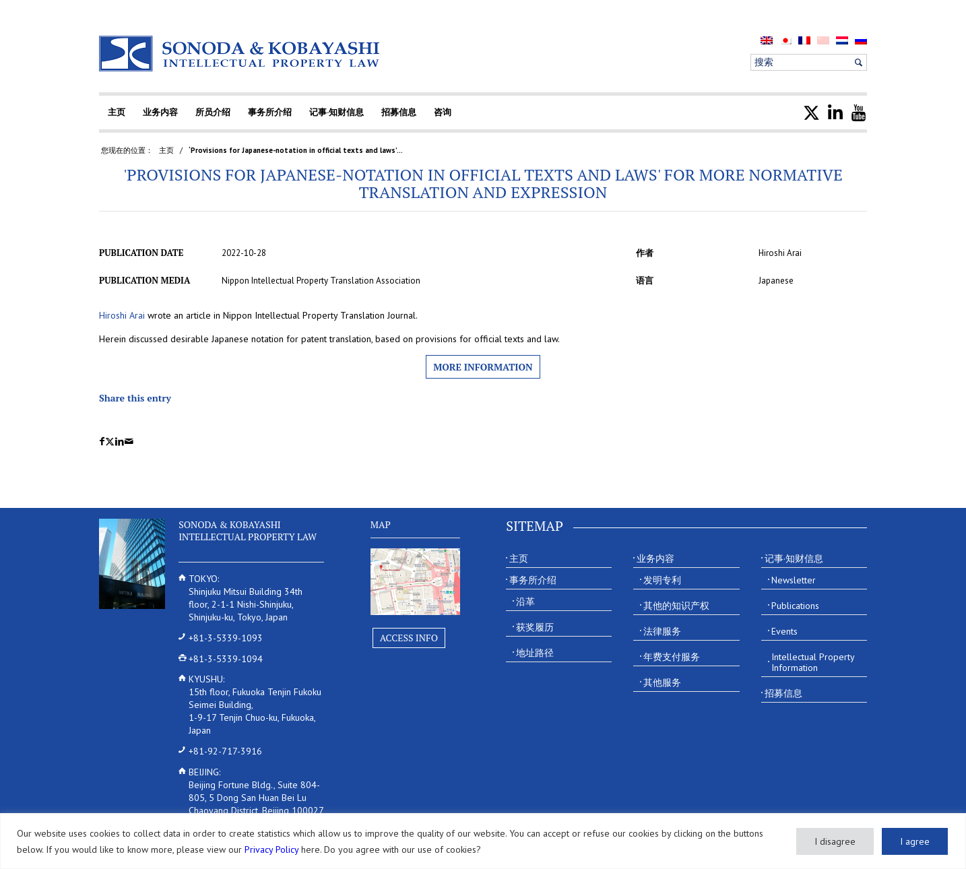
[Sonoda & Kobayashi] (240, 53)
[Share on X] (110, 441)
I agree (915, 841)
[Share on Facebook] (102, 441)
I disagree (835, 841)
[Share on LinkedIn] (119, 441)
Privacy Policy (271, 849)
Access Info (409, 637)
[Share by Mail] (129, 441)
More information (482, 366)
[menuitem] (767, 40)
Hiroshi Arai (122, 315)
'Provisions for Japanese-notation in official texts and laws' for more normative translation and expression (483, 183)
